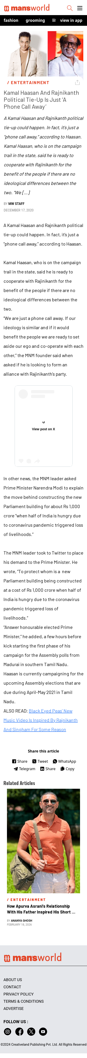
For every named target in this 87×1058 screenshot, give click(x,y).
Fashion (11, 20)
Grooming (35, 20)
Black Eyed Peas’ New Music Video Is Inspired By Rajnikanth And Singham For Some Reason (40, 720)
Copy (67, 768)
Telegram (24, 768)
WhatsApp (64, 761)
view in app (71, 20)
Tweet (40, 761)
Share (19, 761)
